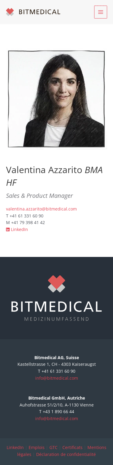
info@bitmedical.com (56, 378)
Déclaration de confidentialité (66, 454)
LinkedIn (17, 229)
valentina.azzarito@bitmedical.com (41, 209)
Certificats (72, 447)
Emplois (37, 447)
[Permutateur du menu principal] (101, 12)
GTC (53, 447)
